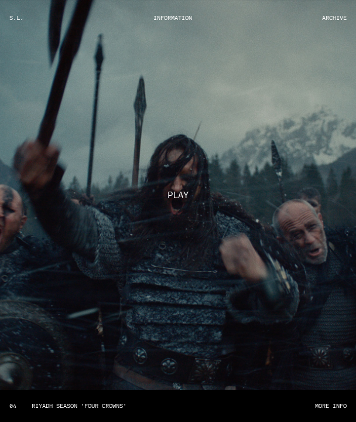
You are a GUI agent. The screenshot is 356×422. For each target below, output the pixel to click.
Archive (334, 18)
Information (172, 18)
